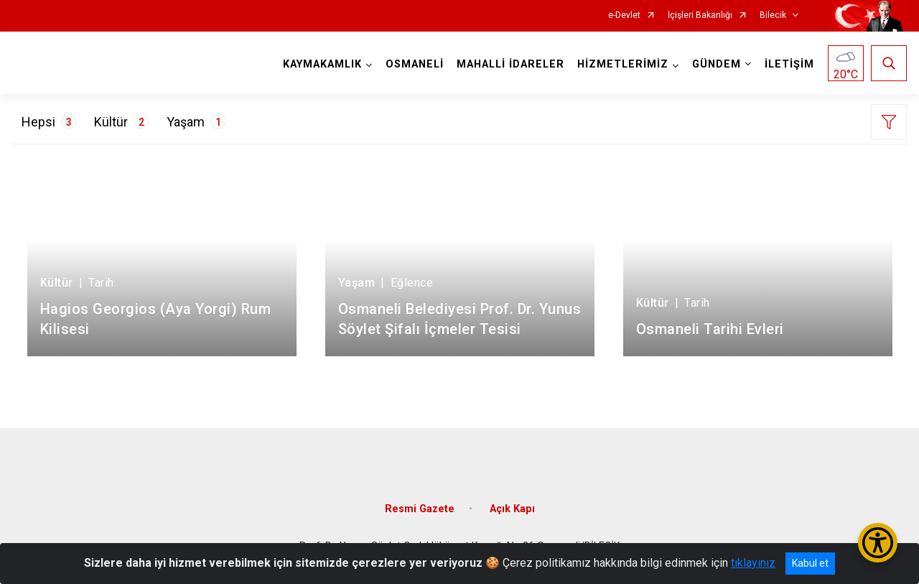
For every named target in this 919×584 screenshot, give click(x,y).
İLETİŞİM (789, 64)
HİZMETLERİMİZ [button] (622, 64)
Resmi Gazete (419, 509)
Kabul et (810, 563)
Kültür (121, 121)
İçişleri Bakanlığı (700, 15)
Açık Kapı (512, 509)
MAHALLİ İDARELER (510, 64)
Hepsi (49, 121)
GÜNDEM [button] (716, 64)
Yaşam (196, 121)
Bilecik (773, 15)
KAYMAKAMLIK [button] (322, 64)
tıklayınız (753, 563)
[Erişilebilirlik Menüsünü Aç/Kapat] (877, 542)
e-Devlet (624, 15)
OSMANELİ (415, 64)
